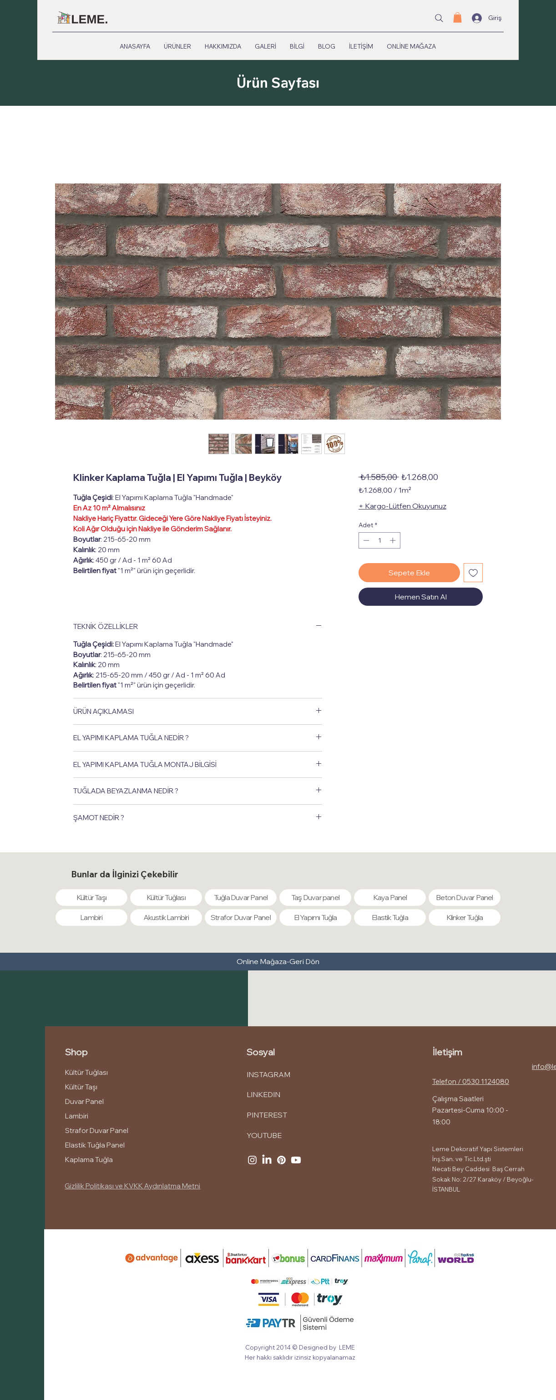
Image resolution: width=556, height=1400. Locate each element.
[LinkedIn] (267, 1160)
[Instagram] (252, 1160)
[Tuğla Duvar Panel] (241, 897)
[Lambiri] (91, 917)
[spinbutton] (379, 540)
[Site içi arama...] (439, 18)
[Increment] (393, 540)
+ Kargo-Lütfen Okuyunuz (402, 505)
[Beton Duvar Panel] (464, 897)
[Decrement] (365, 540)
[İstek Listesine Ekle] (473, 572)
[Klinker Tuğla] (464, 917)
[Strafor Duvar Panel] (241, 917)
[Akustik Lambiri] (166, 917)
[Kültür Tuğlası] (166, 897)
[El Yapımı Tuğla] (315, 917)
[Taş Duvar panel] (315, 897)
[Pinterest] (281, 1160)
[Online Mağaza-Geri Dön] (277, 962)
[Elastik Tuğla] (390, 917)
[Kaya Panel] (390, 897)
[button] (457, 17)
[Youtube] (296, 1160)
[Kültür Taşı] (91, 897)
